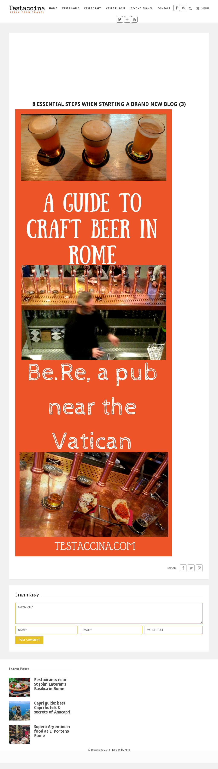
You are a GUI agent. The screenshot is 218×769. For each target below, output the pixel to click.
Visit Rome (70, 8)
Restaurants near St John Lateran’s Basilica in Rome (50, 684)
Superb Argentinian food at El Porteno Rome (52, 731)
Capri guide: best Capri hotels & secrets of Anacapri (52, 708)
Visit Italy (92, 8)
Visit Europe (116, 8)
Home (53, 8)
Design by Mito (121, 750)
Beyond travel (141, 8)
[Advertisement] (109, 63)
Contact (164, 8)
